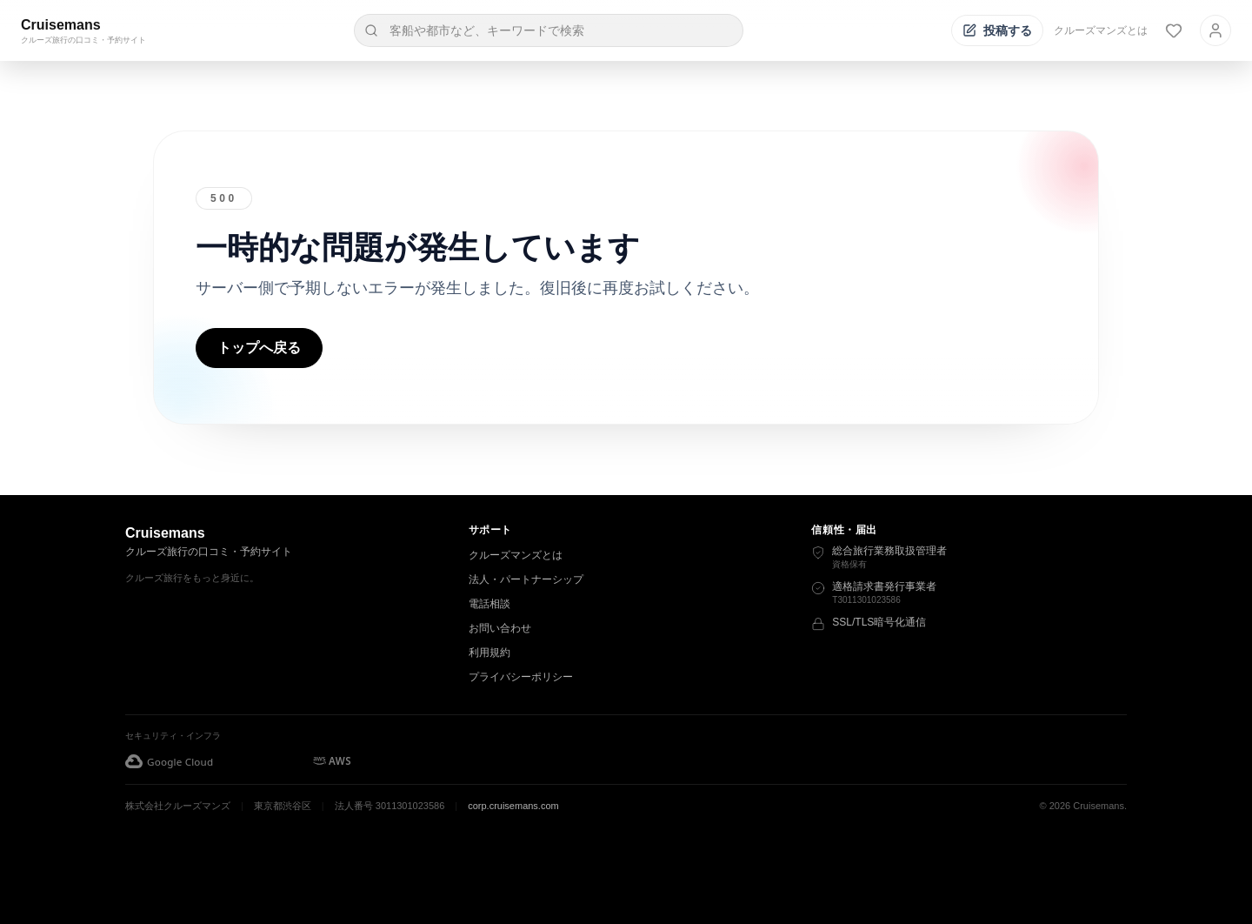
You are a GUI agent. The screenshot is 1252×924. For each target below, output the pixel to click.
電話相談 (489, 604)
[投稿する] (997, 30)
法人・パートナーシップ (526, 579)
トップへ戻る (259, 347)
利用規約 (489, 652)
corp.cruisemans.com (513, 805)
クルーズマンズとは (1101, 30)
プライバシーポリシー (521, 677)
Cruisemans (61, 24)
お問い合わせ (500, 628)
